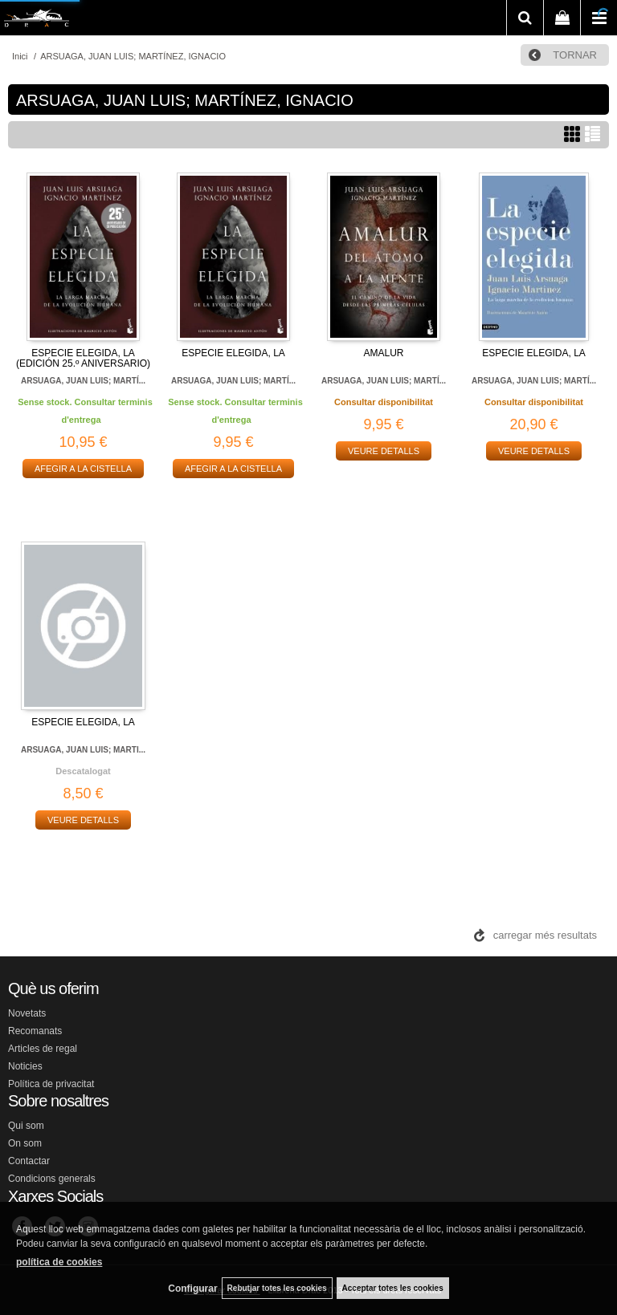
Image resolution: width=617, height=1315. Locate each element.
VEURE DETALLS (383, 451)
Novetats (27, 1013)
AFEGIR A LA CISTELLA (83, 468)
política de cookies (59, 1262)
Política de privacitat (51, 1084)
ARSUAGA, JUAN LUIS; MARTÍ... (83, 380)
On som (25, 1143)
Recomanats (35, 1031)
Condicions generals (52, 1178)
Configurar (192, 1288)
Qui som (26, 1125)
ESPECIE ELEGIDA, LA (233, 353)
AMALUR (383, 353)
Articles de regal (42, 1048)
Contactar (29, 1161)
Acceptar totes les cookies (392, 1288)
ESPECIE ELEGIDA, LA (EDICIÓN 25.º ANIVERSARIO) (83, 358)
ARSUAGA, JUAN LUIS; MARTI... (83, 749)
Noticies (25, 1066)
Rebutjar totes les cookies (277, 1288)
